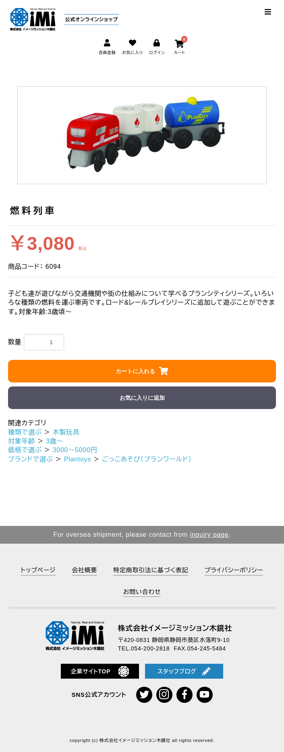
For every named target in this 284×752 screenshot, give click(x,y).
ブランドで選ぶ (30, 459)
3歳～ (54, 441)
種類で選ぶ (24, 432)
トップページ (38, 570)
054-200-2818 (150, 648)
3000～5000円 (75, 450)
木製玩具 (66, 432)
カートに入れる (135, 371)
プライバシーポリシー (233, 570)
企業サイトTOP (100, 671)
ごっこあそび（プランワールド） (147, 459)
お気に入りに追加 (142, 398)
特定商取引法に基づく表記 (150, 570)
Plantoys (77, 459)
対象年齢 (21, 441)
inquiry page (209, 534)
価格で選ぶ (24, 450)
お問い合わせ (142, 591)
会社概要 (84, 570)
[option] (142, 135)
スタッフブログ (184, 671)
